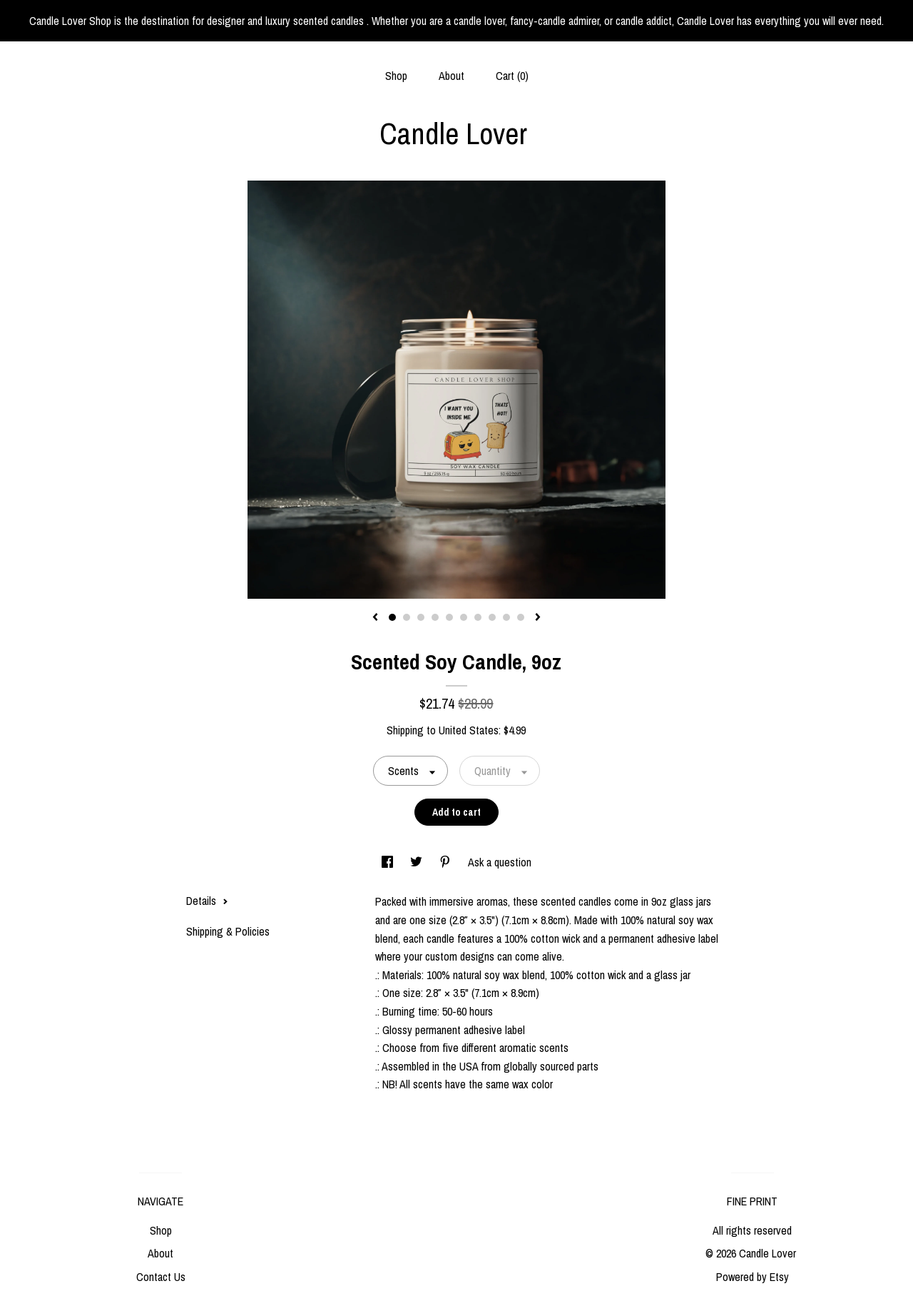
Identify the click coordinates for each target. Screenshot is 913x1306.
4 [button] (435, 617)
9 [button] (506, 617)
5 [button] (449, 617)
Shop (396, 75)
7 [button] (477, 617)
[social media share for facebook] (389, 862)
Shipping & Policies (228, 931)
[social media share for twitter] (417, 862)
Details (207, 900)
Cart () (512, 75)
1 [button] (392, 617)
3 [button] (420, 617)
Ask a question (499, 862)
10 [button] (520, 617)
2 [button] (406, 617)
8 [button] (492, 617)
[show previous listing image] (375, 618)
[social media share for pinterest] (446, 862)
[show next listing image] (537, 618)
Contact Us (160, 1277)
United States (469, 730)
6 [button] (463, 617)
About (451, 75)
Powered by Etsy (752, 1277)
